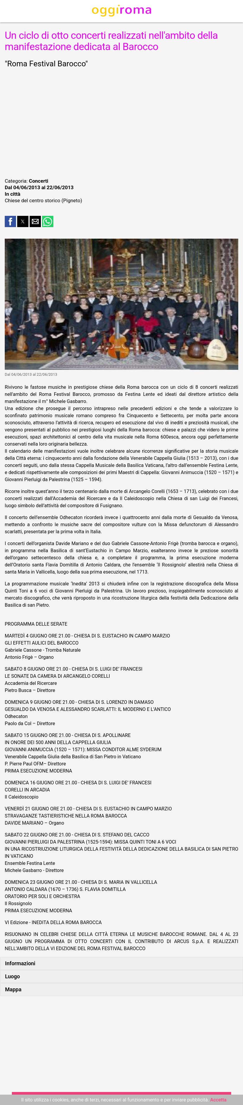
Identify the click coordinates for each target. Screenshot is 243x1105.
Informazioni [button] (20, 963)
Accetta (218, 1100)
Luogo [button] (12, 976)
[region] (121, 122)
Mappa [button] (13, 989)
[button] (10, 221)
